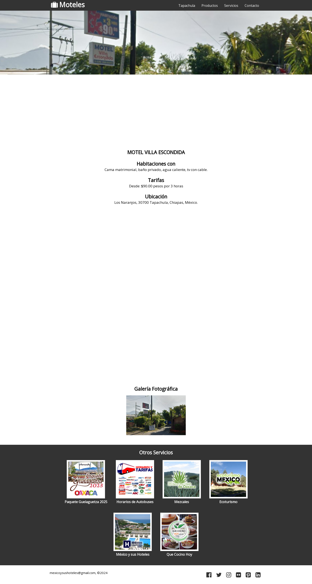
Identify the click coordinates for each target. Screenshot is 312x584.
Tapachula (186, 5)
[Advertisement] (156, 109)
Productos (209, 5)
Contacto (252, 5)
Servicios (231, 5)
